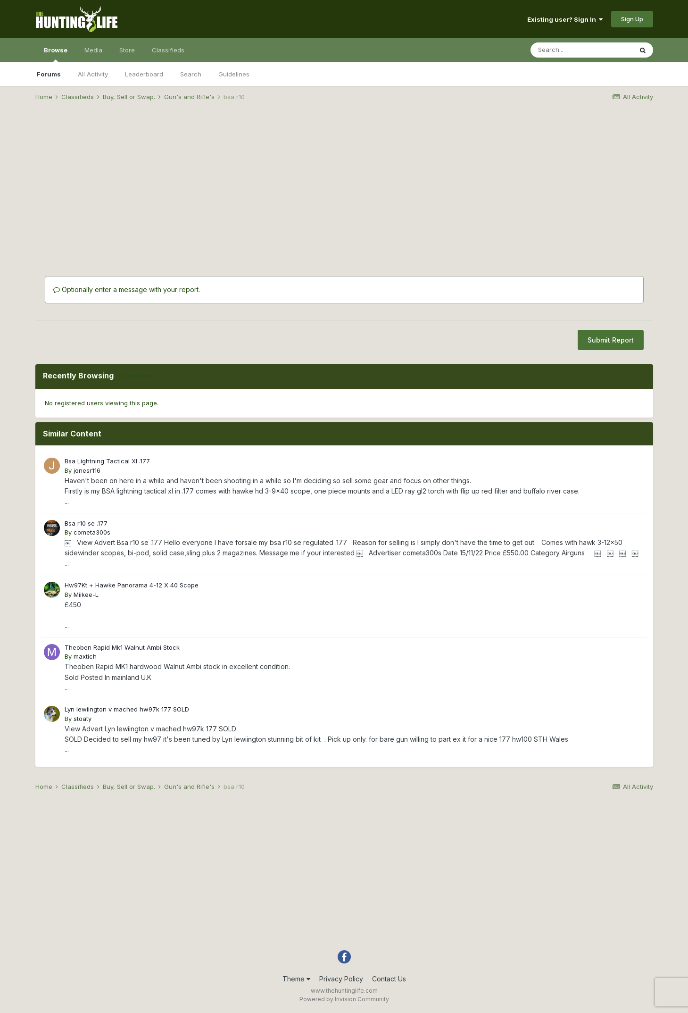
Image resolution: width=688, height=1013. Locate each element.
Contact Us (389, 979)
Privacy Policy (341, 979)
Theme (296, 979)
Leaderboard (144, 74)
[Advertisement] (344, 182)
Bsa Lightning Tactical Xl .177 (107, 461)
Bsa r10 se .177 (86, 523)
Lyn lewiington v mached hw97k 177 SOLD (127, 709)
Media (93, 50)
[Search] (581, 50)
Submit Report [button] (611, 340)
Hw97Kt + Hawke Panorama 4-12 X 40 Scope (132, 585)
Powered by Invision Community (344, 999)
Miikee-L (86, 594)
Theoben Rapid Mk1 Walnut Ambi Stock (122, 647)
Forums (49, 74)
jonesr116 (87, 470)
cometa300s (92, 532)
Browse (55, 54)
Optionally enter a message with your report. (126, 289)
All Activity (93, 74)
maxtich (85, 656)
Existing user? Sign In (565, 19)
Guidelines (233, 74)
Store (127, 50)
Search (190, 74)
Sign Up (632, 19)
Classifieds (168, 50)
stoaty (82, 718)
